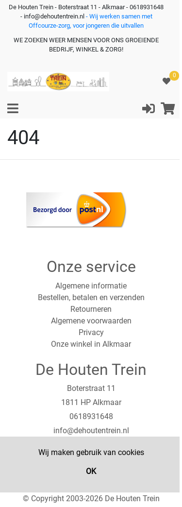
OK (91, 471)
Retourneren (91, 309)
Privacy (91, 332)
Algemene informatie (91, 285)
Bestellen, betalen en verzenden (91, 297)
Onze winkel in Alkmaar (91, 344)
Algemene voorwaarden (91, 320)
